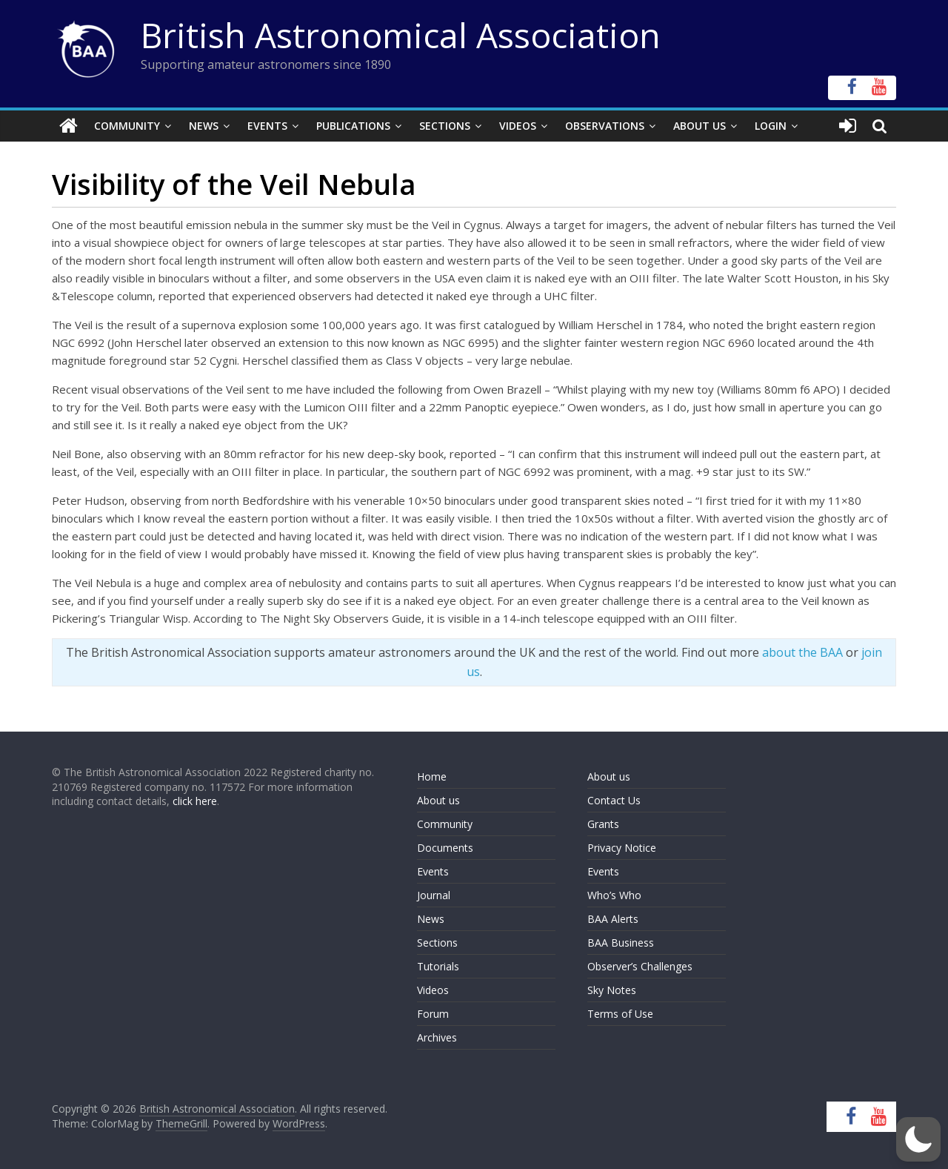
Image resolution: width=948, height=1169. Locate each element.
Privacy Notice (621, 848)
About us (438, 800)
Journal (433, 895)
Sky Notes (611, 990)
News (203, 126)
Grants (603, 824)
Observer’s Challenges (639, 966)
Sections (444, 126)
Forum (433, 1014)
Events (267, 126)
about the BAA (802, 652)
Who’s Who (614, 895)
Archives (437, 1037)
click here (195, 801)
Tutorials (438, 966)
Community (127, 126)
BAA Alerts (612, 919)
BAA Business (620, 942)
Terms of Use (620, 1014)
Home (432, 776)
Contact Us (614, 800)
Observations (604, 126)
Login (771, 126)
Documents (445, 848)
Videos (517, 126)
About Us (699, 126)
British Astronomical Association (401, 35)
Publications (353, 126)
